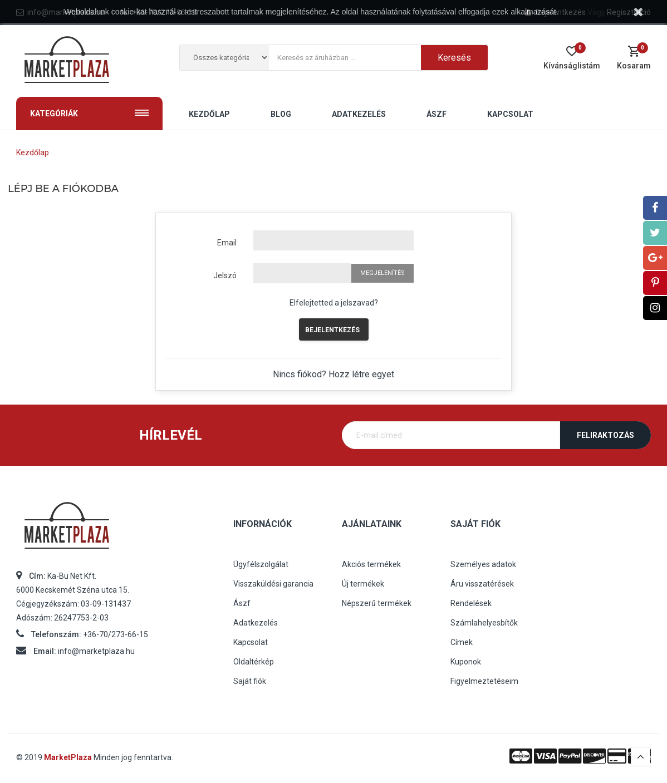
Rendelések (471, 603)
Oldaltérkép (253, 661)
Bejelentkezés (332, 330)
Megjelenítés (382, 273)
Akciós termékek (371, 564)
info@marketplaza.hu (96, 651)
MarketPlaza (69, 757)
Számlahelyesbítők (484, 622)
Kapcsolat (250, 642)
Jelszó (225, 275)
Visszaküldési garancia (273, 583)
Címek (461, 642)
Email (227, 242)
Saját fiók (249, 681)
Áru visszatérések (482, 583)
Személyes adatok (483, 564)
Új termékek (363, 583)
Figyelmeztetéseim (484, 681)
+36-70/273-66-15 (115, 634)
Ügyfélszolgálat (260, 564)
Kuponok (465, 661)
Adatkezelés (255, 622)
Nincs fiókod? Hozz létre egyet (333, 374)
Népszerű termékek (376, 603)
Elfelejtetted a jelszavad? (334, 302)
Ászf (242, 603)
